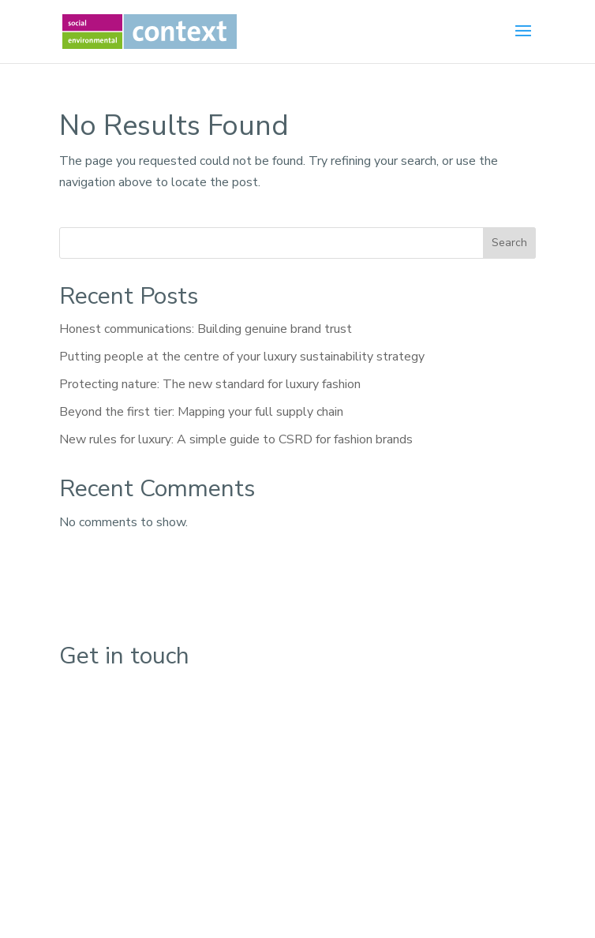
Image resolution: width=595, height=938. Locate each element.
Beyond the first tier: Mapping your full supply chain (201, 411)
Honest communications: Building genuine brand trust (205, 329)
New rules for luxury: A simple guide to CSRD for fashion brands (236, 439)
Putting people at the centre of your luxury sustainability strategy (242, 356)
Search (509, 242)
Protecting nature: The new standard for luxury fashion (210, 384)
